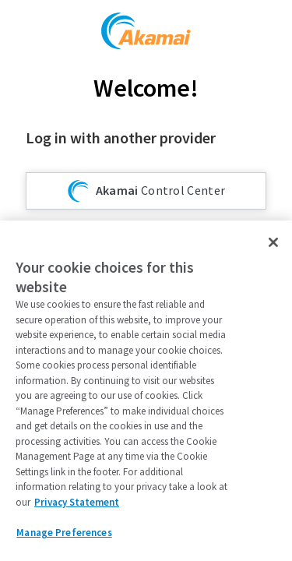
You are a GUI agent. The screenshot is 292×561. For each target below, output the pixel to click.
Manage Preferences (63, 532)
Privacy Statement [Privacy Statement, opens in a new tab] (76, 502)
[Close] (273, 242)
